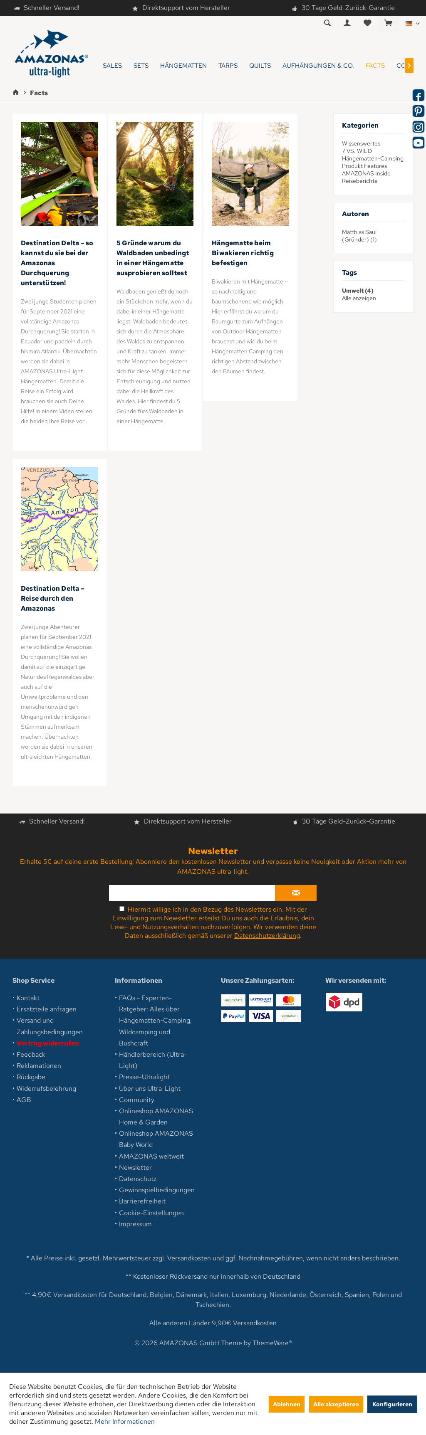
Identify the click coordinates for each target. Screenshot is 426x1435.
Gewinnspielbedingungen (157, 1190)
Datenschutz (137, 1178)
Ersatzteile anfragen (47, 1009)
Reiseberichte (360, 181)
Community (136, 1099)
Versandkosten (189, 1258)
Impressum (135, 1224)
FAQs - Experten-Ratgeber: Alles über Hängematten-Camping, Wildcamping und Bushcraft (155, 1021)
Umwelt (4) (358, 290)
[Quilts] (260, 65)
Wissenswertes (361, 143)
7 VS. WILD (357, 151)
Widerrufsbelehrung (46, 1088)
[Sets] (141, 65)
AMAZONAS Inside (366, 173)
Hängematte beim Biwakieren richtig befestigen (243, 253)
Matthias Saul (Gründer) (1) (359, 235)
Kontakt (28, 998)
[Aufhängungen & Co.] (318, 65)
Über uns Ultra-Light (150, 1088)
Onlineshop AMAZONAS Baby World (156, 1139)
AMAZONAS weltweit (151, 1156)
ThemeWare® (272, 1343)
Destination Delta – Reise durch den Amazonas (52, 598)
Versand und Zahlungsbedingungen (50, 1026)
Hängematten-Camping (373, 158)
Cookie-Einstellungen (151, 1212)
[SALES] (112, 65)
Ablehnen (286, 1404)
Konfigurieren (392, 1404)
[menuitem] (388, 24)
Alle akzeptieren (336, 1404)
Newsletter (135, 1167)
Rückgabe (31, 1077)
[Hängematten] (183, 65)
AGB (24, 1099)
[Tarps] (228, 65)
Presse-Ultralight (144, 1077)
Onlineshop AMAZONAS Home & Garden (156, 1117)
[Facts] (375, 65)
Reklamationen (39, 1065)
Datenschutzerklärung (267, 935)
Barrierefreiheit (142, 1201)
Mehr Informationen (125, 1421)
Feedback (31, 1054)
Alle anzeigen (359, 298)
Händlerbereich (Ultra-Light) (153, 1060)
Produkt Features (364, 166)
